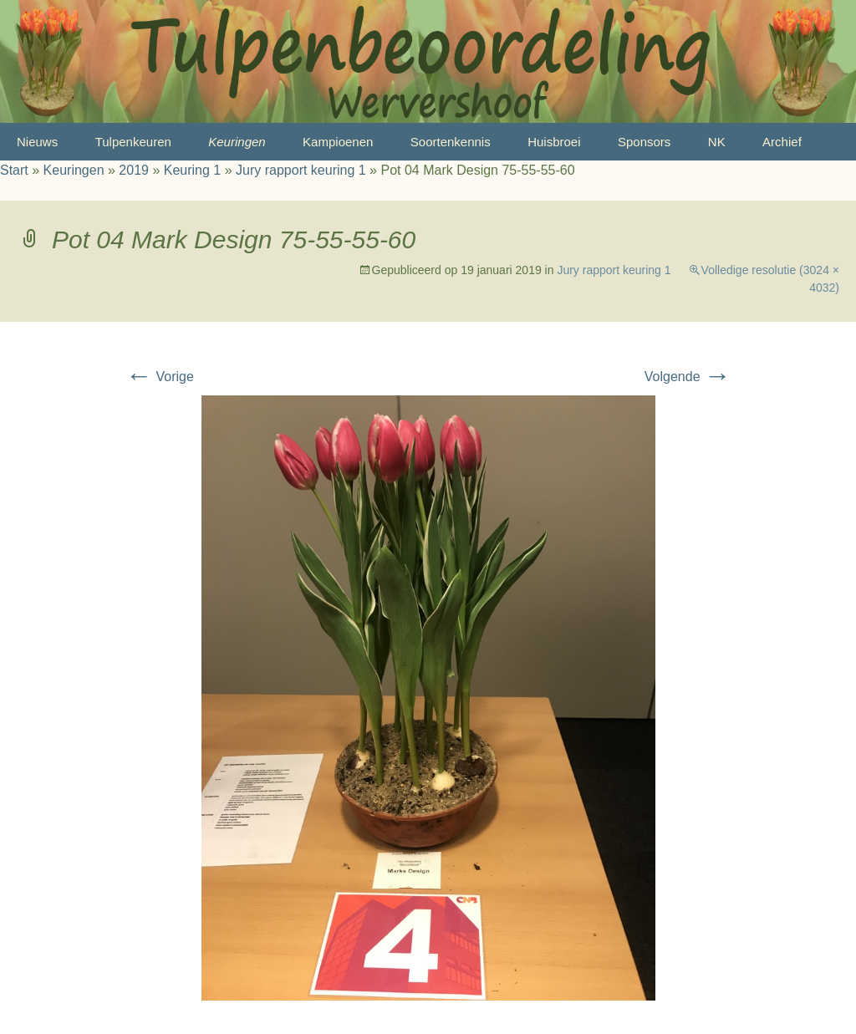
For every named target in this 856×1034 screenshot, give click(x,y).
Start (14, 170)
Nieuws (37, 142)
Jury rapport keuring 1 (301, 170)
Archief (782, 142)
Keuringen (236, 142)
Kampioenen (338, 142)
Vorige (159, 376)
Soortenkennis (450, 142)
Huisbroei (553, 142)
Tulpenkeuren (133, 142)
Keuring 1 (193, 170)
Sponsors (644, 142)
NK (717, 142)
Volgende (688, 376)
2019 (134, 170)
